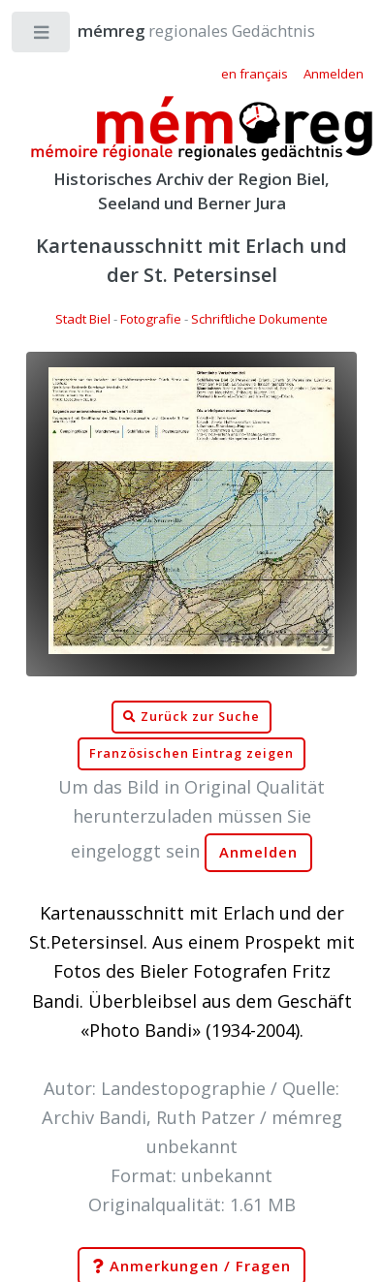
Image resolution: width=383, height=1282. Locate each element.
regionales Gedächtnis (177, 30)
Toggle (42, 36)
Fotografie (150, 319)
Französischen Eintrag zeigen (191, 753)
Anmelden (259, 852)
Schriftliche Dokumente (259, 319)
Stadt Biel (83, 319)
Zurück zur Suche (191, 717)
